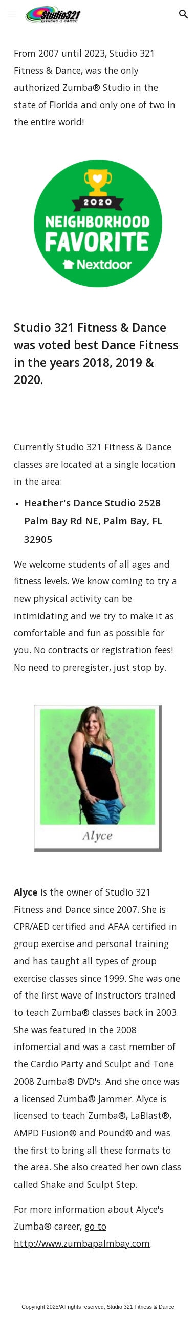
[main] (98, 88)
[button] (12, 14)
